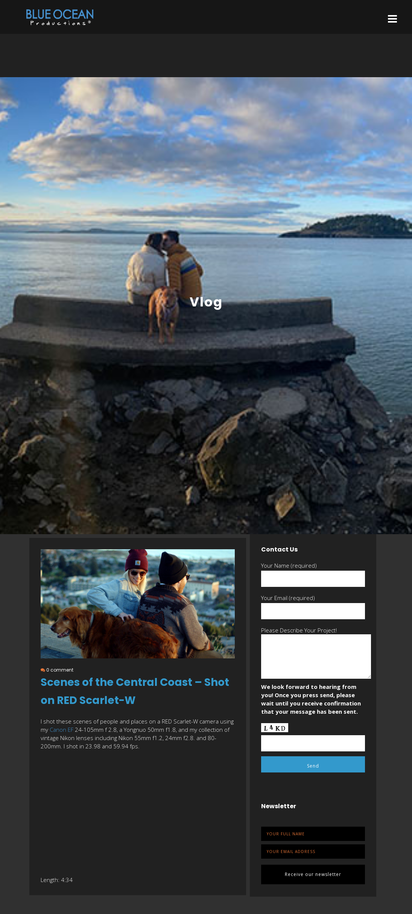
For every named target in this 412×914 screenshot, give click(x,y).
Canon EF (61, 729)
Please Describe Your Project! (299, 630)
